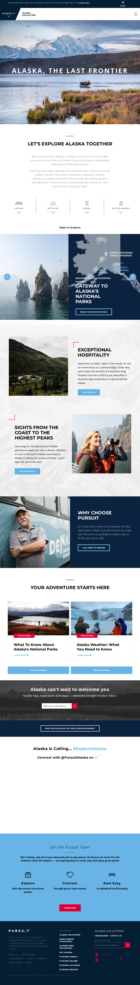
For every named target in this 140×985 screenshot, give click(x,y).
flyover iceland (68, 964)
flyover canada (68, 959)
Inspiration (28, 957)
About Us (13, 957)
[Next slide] (133, 277)
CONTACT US (116, 938)
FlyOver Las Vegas (69, 968)
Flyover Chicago (68, 972)
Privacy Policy (30, 978)
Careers (42, 961)
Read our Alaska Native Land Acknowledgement (70, 731)
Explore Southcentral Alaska (93, 312)
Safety (30, 961)
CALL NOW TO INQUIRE (94, 548)
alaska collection (69, 937)
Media (29, 965)
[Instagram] (112, 957)
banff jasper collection (66, 943)
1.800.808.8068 (101, 938)
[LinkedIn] (96, 962)
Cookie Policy (84, 2)
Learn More (70, 910)
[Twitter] (104, 957)
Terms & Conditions (62, 978)
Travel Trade (15, 965)
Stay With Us (88, 392)
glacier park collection (66, 949)
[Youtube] (120, 957)
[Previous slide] (7, 277)
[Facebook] (96, 957)
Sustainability (16, 961)
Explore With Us (27, 471)
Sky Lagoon (65, 955)
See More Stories (38, 670)
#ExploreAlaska (90, 751)
